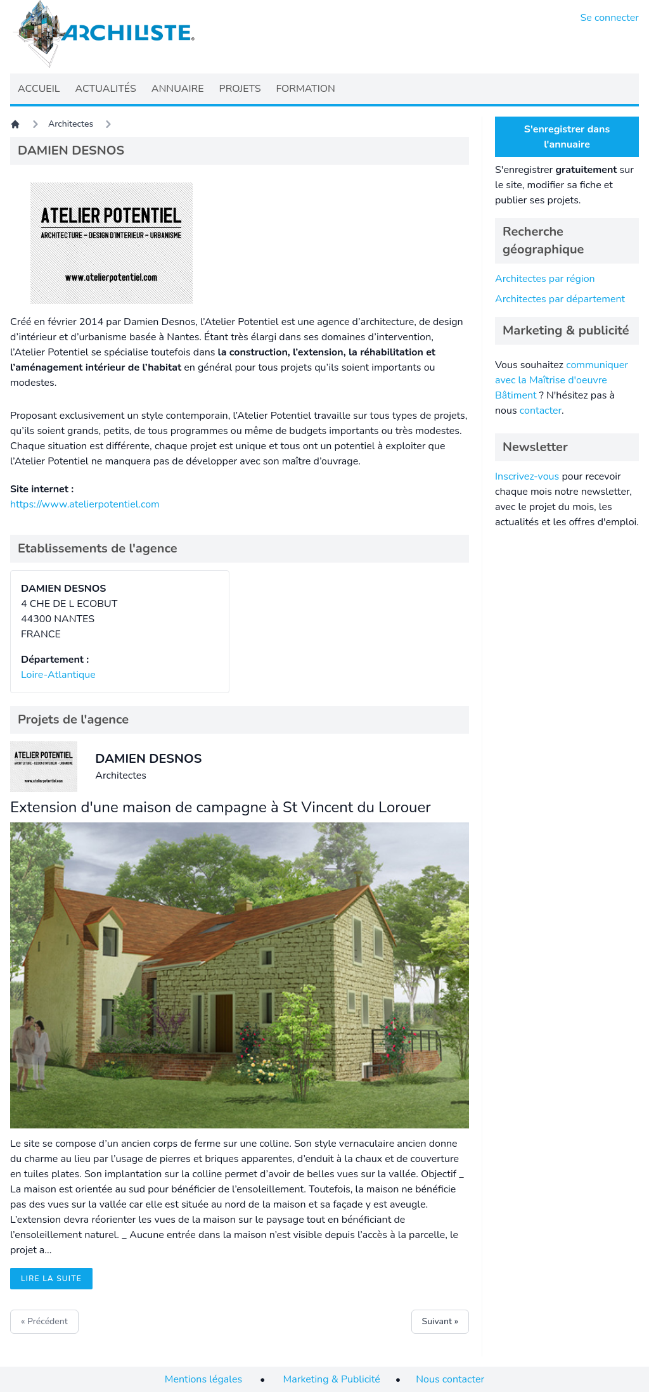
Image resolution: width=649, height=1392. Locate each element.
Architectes (70, 124)
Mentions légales (203, 1379)
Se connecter (610, 18)
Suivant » (440, 1321)
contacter (541, 411)
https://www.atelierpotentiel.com (85, 504)
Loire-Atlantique (58, 675)
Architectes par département (560, 299)
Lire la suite (51, 1279)
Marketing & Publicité (331, 1379)
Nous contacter (450, 1379)
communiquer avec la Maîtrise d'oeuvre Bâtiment (561, 380)
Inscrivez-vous (527, 476)
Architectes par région (545, 279)
